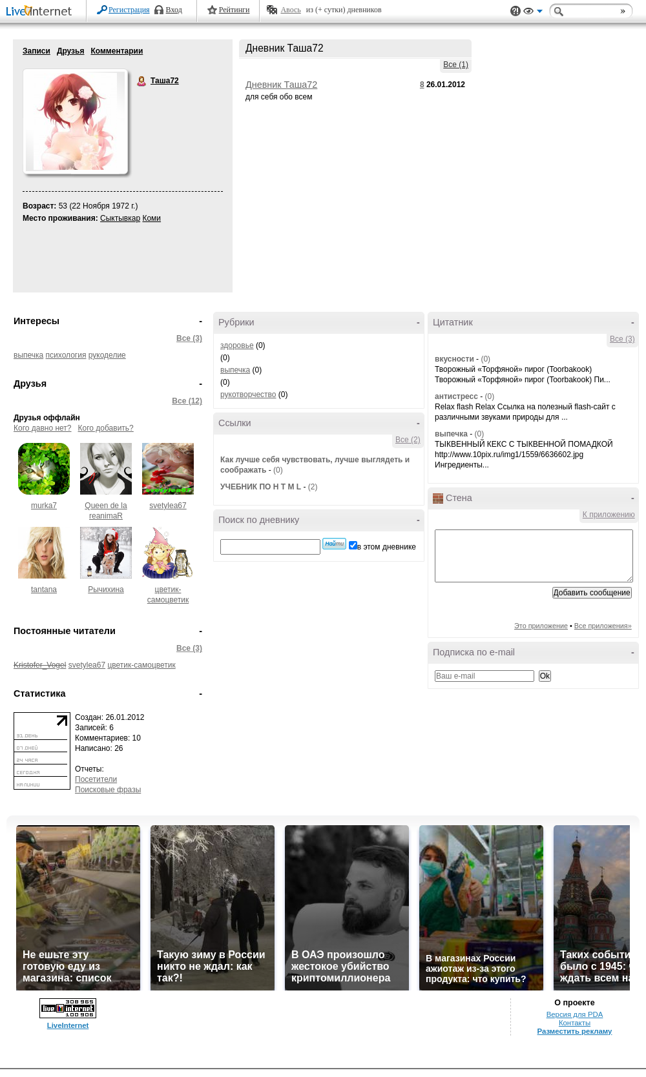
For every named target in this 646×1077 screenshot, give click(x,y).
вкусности (454, 359)
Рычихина (106, 589)
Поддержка (515, 11)
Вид (533, 13)
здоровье (237, 345)
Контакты (574, 1023)
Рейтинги (234, 9)
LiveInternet (41, 12)
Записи (36, 51)
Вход (174, 9)
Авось (290, 9)
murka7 (44, 505)
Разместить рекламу (574, 1031)
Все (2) (408, 439)
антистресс (456, 396)
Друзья (71, 51)
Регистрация (129, 9)
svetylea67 (167, 505)
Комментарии (116, 51)
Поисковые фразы (108, 789)
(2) (313, 486)
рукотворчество (248, 394)
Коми (151, 218)
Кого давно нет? (43, 428)
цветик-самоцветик (141, 665)
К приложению (609, 514)
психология (66, 355)
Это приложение (541, 626)
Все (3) (189, 338)
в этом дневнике (386, 546)
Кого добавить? (106, 428)
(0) (278, 470)
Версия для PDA (575, 1014)
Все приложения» (603, 626)
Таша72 (142, 81)
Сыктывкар (120, 218)
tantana (44, 589)
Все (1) (455, 64)
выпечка (28, 355)
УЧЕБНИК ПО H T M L (260, 486)
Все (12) (187, 400)
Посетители (96, 779)
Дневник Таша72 (281, 84)
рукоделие (107, 355)
